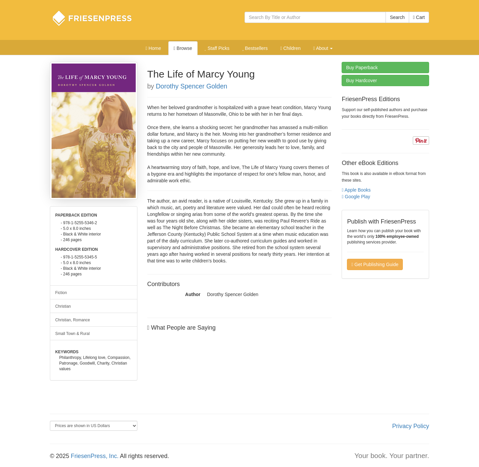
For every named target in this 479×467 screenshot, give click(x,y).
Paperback (362, 67)
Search (397, 17)
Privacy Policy (410, 426)
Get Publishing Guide (374, 264)
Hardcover (361, 80)
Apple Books (356, 190)
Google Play (356, 196)
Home (153, 48)
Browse (183, 48)
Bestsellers (255, 48)
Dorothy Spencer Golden (192, 86)
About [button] (323, 48)
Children (290, 48)
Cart (419, 17)
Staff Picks (217, 48)
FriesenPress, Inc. (95, 456)
